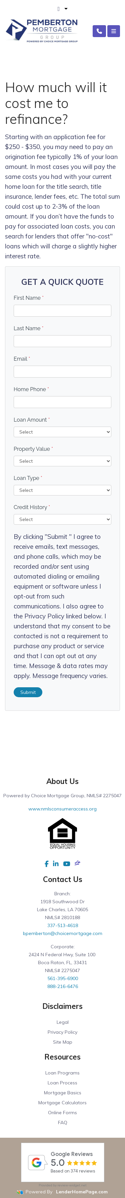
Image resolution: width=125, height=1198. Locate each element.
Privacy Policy (62, 1032)
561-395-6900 (62, 978)
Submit (28, 692)
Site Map (62, 1042)
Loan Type (28, 478)
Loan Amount (32, 420)
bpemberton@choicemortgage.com (62, 933)
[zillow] (77, 864)
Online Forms (62, 1113)
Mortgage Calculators (62, 1103)
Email (22, 359)
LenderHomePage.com (82, 1192)
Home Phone (31, 389)
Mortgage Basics (62, 1093)
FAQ (62, 1122)
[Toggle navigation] (113, 31)
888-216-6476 (62, 986)
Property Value (33, 449)
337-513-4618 (62, 925)
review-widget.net (72, 1185)
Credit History (32, 507)
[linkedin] (56, 864)
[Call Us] (99, 31)
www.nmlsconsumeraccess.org (62, 809)
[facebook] (47, 864)
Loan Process (62, 1083)
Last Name (29, 328)
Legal (63, 1022)
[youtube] (66, 864)
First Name (29, 298)
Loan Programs (62, 1073)
